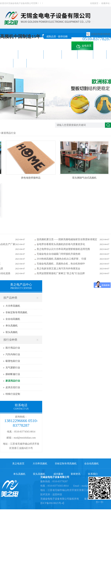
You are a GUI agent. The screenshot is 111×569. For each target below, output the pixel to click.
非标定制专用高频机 (31, 54)
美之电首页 (18, 463)
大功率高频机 (9, 54)
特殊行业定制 (13, 394)
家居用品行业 (8, 133)
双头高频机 (85, 54)
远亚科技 (57, 494)
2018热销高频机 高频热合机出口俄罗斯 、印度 (61, 259)
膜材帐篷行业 (13, 374)
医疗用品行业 (13, 348)
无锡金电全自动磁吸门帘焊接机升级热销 (58, 254)
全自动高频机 (52, 54)
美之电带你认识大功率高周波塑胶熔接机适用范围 (63, 249)
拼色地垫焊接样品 (30, 177)
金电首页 (83, 46)
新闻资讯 (6, 63)
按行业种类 (10, 339)
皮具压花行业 (13, 387)
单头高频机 (69, 54)
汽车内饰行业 (13, 354)
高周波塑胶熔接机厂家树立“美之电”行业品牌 (61, 273)
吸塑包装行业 (13, 361)
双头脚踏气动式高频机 (84, 177)
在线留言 (94, 3)
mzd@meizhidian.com (25, 437)
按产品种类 (10, 297)
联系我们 (20, 63)
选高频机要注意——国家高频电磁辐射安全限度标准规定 (67, 239)
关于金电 (33, 63)
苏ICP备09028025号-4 (51, 503)
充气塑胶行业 (13, 367)
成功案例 (100, 54)
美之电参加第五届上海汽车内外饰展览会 (58, 268)
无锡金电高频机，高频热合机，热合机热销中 (61, 263)
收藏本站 (105, 3)
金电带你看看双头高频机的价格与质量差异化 (61, 244)
